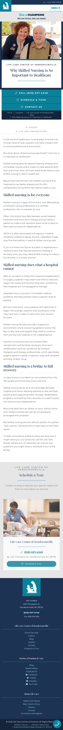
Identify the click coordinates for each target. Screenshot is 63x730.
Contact (31, 645)
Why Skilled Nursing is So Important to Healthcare (32, 117)
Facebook (31, 675)
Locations (19, 113)
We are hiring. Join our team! (31, 16)
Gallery (31, 636)
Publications (31, 672)
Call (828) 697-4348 (31, 93)
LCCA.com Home (52, 2)
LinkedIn (31, 681)
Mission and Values (31, 701)
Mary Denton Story (31, 704)
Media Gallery (31, 668)
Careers (31, 642)
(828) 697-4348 (33, 556)
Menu (56, 9)
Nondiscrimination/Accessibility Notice (33, 727)
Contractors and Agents (31, 713)
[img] (16, 93)
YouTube (31, 684)
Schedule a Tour (31, 100)
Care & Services (31, 633)
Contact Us (31, 107)
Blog (32, 115)
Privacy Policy (21, 725)
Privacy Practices (40, 725)
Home (9, 113)
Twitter (31, 678)
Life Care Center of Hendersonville (40, 113)
